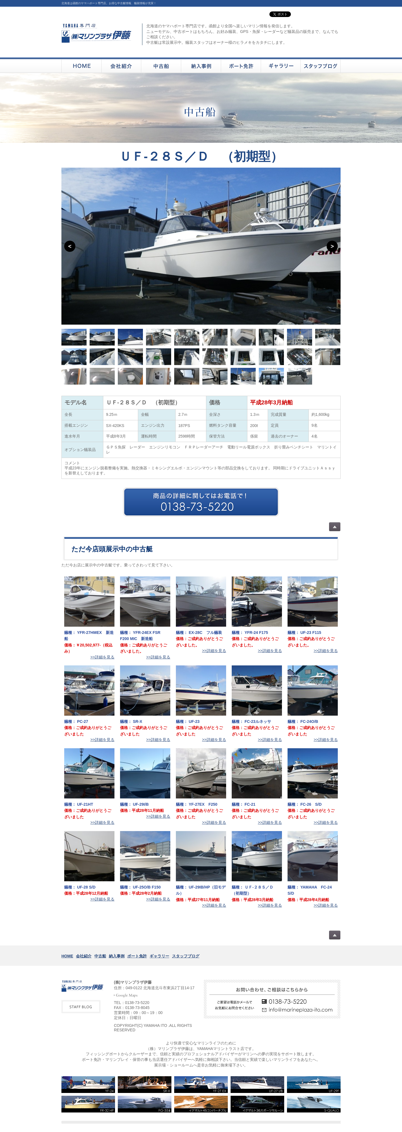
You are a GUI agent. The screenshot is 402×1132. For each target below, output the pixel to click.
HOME (67, 956)
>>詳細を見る (102, 657)
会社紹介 (84, 956)
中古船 (100, 956)
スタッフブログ (185, 956)
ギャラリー (159, 956)
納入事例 (117, 956)
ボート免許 (137, 956)
